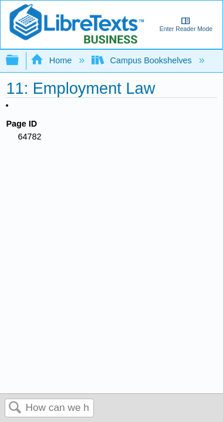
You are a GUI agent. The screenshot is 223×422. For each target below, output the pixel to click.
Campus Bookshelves (143, 60)
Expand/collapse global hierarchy (20, 60)
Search (15, 408)
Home (52, 60)
